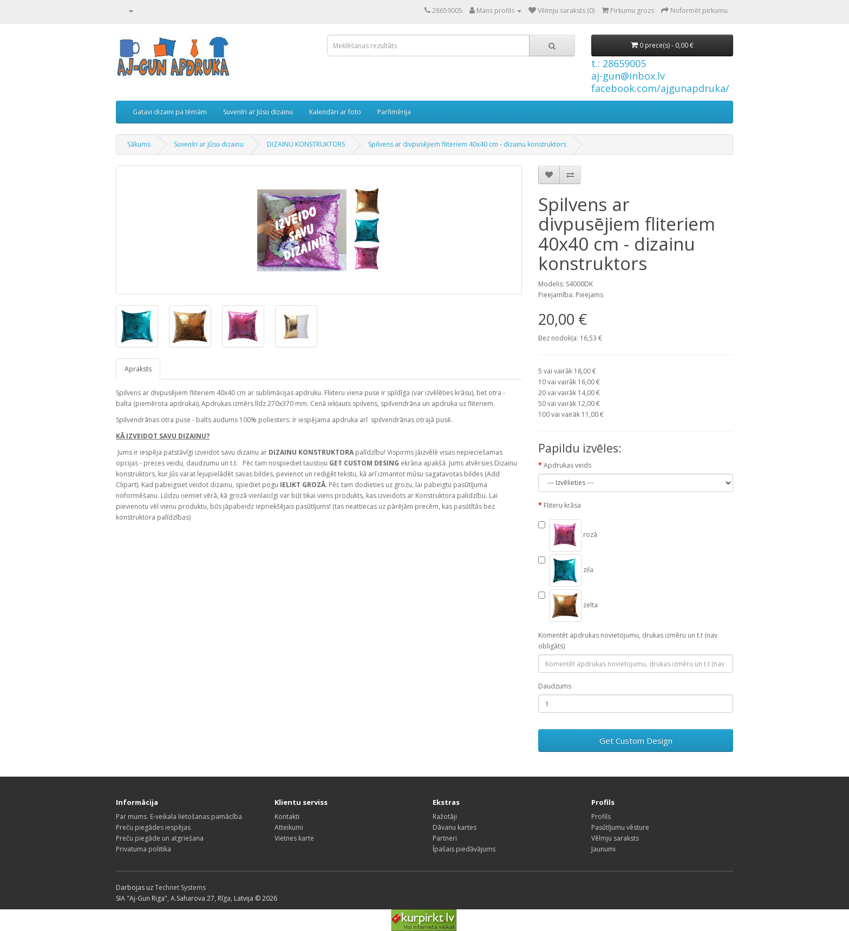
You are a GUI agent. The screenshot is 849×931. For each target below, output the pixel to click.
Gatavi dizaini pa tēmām (170, 111)
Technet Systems (180, 887)
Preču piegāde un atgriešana (160, 838)
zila (565, 570)
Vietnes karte (294, 838)
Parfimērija (394, 111)
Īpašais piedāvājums (464, 849)
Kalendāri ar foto (335, 111)
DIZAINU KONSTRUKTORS (306, 144)
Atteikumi (289, 827)
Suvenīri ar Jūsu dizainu (258, 111)
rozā (567, 535)
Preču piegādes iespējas (153, 827)
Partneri (445, 838)
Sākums (139, 144)
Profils (601, 816)
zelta (568, 605)
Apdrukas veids (567, 465)
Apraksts (138, 368)
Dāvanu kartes (454, 827)
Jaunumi (603, 849)
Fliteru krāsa (562, 505)
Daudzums (554, 686)
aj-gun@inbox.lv (628, 75)
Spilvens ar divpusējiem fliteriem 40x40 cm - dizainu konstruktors (467, 144)
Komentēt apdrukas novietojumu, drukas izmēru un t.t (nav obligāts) (627, 641)
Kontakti (287, 816)
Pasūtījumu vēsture (620, 827)
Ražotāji (445, 816)
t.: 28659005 (618, 63)
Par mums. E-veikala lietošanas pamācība (179, 816)
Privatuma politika (143, 849)
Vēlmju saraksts (615, 838)
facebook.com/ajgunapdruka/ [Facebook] (660, 88)
